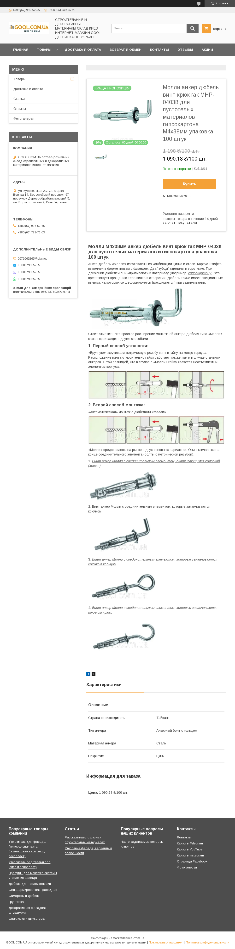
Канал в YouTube (189, 849)
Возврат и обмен (125, 49)
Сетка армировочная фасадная (33, 890)
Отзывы (185, 49)
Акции (207, 49)
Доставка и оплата (83, 49)
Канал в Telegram (190, 843)
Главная (20, 49)
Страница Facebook (192, 861)
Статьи (19, 99)
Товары (44, 49)
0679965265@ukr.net (32, 258)
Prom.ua (138, 938)
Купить (189, 184)
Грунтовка (16, 902)
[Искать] (193, 28)
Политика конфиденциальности (207, 942)
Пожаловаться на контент (166, 942)
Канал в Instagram (190, 855)
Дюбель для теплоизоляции (30, 884)
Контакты (159, 49)
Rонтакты (184, 837)
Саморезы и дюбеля (24, 896)
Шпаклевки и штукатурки (27, 918)
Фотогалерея (23, 118)
